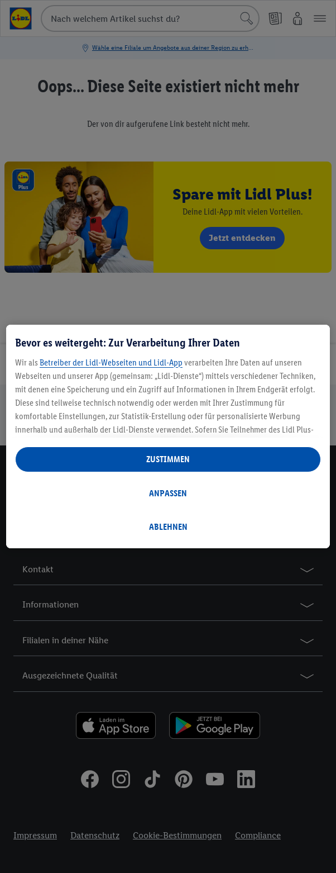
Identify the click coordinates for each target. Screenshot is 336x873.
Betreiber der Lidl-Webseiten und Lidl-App (111, 362)
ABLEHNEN (168, 526)
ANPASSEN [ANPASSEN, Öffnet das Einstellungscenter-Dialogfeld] (168, 493)
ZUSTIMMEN (168, 459)
